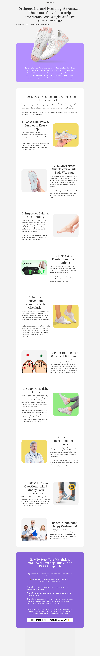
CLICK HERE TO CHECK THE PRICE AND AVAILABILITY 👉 (50, 620)
